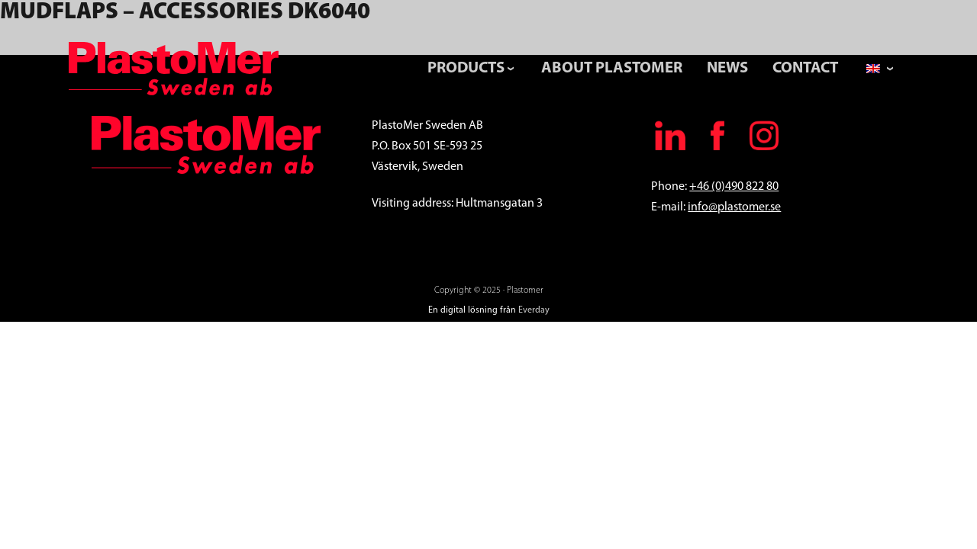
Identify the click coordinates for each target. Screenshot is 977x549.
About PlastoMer (611, 68)
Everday (534, 310)
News (727, 68)
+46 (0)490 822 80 (734, 187)
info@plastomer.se (734, 207)
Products (466, 68)
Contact (805, 68)
